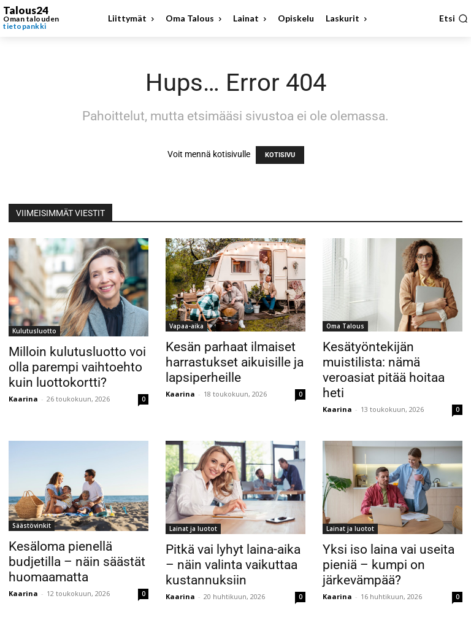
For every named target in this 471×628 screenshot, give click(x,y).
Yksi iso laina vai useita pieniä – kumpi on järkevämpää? (388, 564)
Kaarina (23, 398)
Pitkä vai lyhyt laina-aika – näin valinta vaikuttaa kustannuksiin (233, 564)
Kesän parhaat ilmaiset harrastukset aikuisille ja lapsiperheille (235, 362)
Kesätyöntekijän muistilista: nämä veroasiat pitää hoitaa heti (384, 369)
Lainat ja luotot (193, 528)
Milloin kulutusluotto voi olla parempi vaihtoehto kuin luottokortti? (77, 367)
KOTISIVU (280, 155)
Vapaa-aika (186, 326)
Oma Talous (345, 326)
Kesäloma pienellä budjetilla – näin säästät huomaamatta (77, 561)
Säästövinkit (31, 525)
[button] (453, 18)
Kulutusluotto (34, 331)
